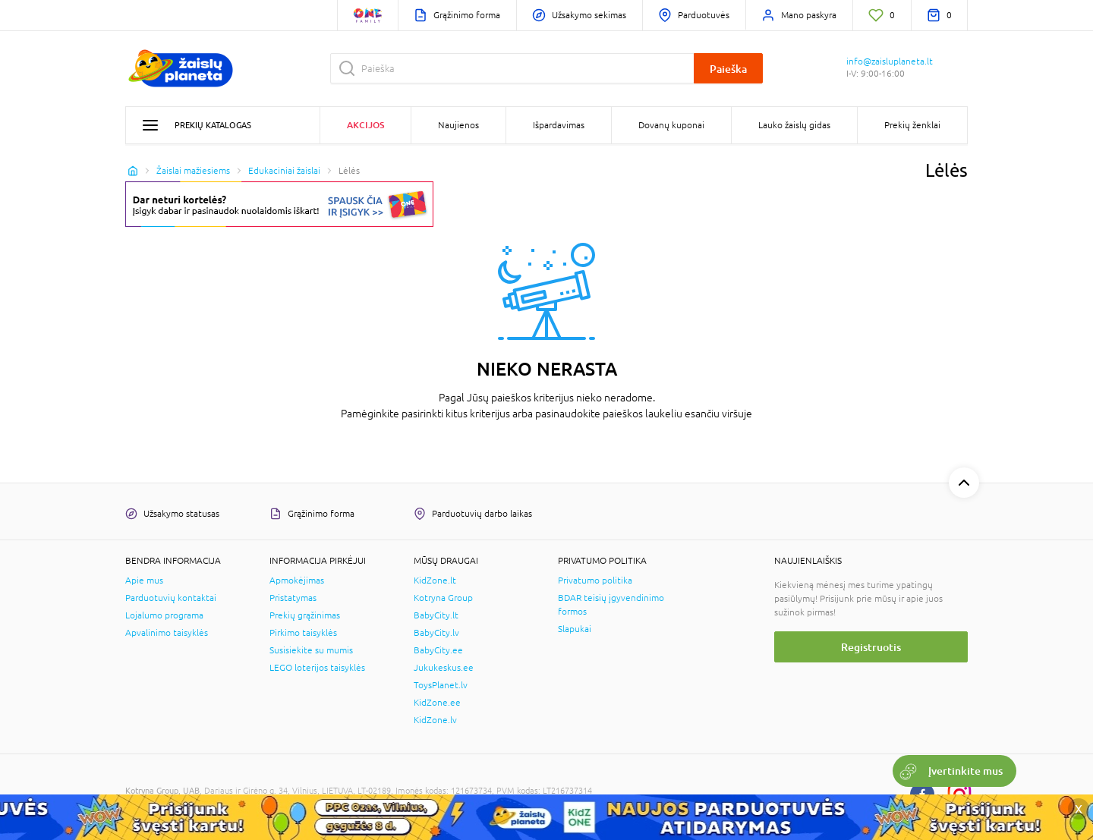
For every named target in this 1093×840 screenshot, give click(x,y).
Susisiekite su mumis (311, 650)
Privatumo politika (595, 580)
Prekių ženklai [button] (912, 125)
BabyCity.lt (436, 615)
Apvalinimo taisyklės (166, 633)
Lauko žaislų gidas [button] (794, 125)
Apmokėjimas (296, 580)
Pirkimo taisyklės (303, 633)
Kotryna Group (443, 598)
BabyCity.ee (438, 650)
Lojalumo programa (164, 615)
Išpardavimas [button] (558, 125)
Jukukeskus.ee (444, 667)
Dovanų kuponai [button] (671, 125)
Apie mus (144, 580)
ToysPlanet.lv (441, 685)
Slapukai (574, 629)
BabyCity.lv (436, 633)
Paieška (728, 68)
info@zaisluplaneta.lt (889, 61)
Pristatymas (293, 598)
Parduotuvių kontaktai (170, 598)
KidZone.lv (435, 720)
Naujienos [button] (458, 125)
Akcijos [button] (365, 125)
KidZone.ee (437, 702)
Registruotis (871, 646)
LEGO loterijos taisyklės (317, 667)
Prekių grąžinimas (304, 615)
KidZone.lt (435, 580)
